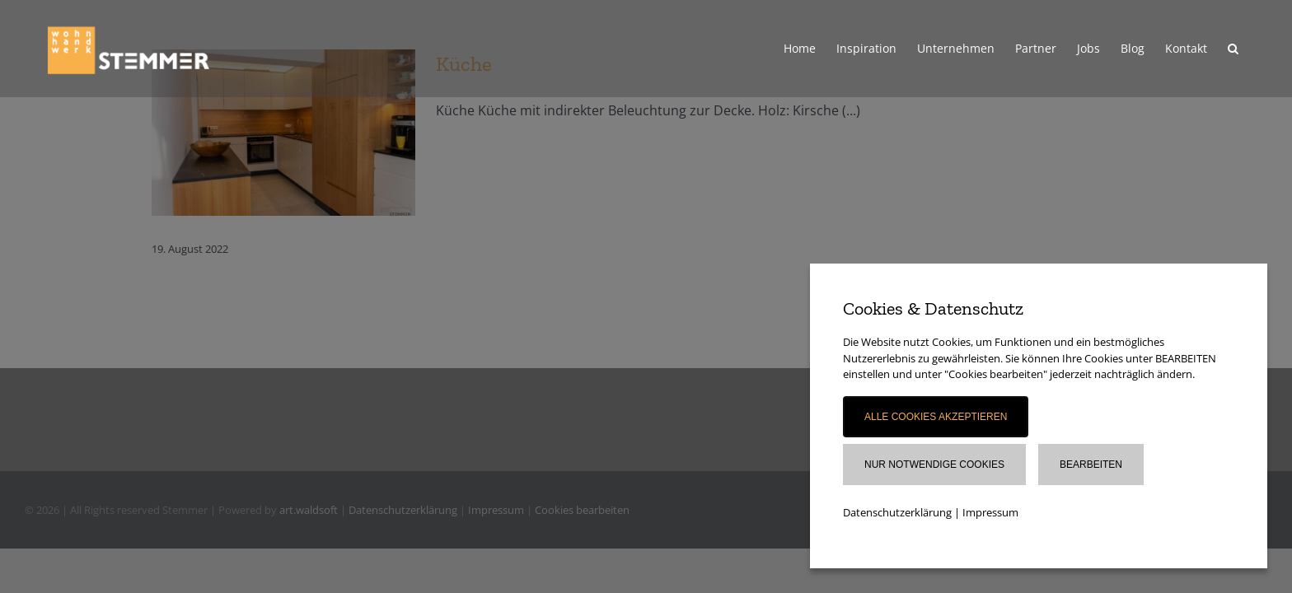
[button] (1253, 48)
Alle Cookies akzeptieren (935, 417)
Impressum (990, 512)
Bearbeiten (1091, 464)
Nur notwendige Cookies (934, 464)
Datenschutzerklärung (897, 512)
